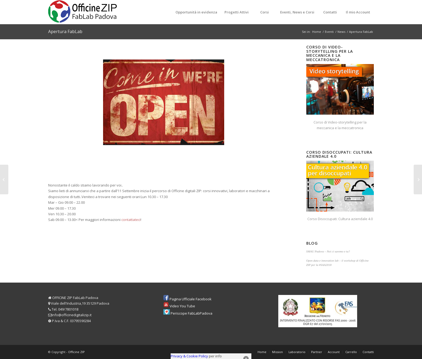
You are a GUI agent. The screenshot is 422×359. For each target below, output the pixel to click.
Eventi (329, 32)
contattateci (130, 219)
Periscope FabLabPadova (191, 313)
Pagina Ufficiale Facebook (191, 299)
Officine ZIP (76, 352)
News (341, 32)
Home (316, 32)
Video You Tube (182, 306)
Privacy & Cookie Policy (189, 356)
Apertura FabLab (65, 31)
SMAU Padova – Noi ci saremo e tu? (328, 251)
